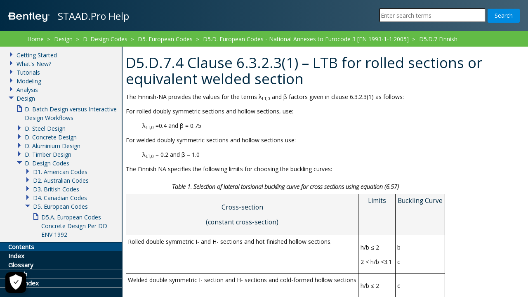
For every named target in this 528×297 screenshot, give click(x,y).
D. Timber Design (48, 154)
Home (35, 39)
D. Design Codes (105, 39)
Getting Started (36, 55)
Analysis (27, 90)
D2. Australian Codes (61, 180)
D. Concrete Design (51, 137)
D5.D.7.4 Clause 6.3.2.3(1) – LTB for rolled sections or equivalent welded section (193, 50)
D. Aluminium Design (52, 146)
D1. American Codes (60, 172)
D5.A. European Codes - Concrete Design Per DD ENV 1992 (74, 225)
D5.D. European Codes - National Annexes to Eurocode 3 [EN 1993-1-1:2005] (306, 39)
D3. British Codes (56, 189)
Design (63, 39)
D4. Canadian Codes (60, 198)
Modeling (28, 81)
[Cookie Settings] (15, 282)
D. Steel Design (45, 128)
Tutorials (28, 72)
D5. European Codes (165, 39)
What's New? (33, 64)
